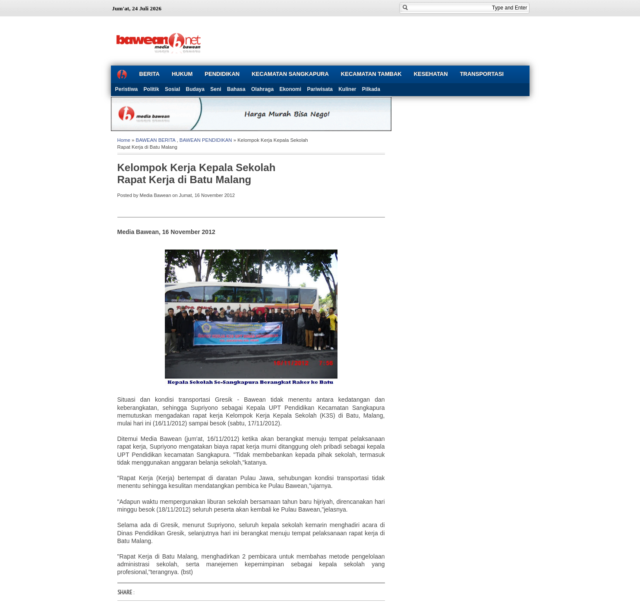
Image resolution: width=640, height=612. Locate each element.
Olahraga (262, 89)
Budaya (195, 89)
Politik (151, 89)
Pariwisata (319, 89)
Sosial (172, 89)
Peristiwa (126, 89)
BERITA (149, 74)
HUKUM (182, 74)
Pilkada (371, 89)
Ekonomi (290, 89)
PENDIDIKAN (222, 74)
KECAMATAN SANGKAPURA (290, 74)
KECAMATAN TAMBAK (371, 74)
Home (123, 140)
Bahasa (236, 89)
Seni (215, 89)
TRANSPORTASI (482, 74)
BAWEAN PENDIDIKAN (206, 140)
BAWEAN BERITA (156, 140)
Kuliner (347, 89)
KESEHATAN (431, 74)
